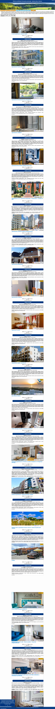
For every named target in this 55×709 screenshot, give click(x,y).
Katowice (41, 412)
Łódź (42, 182)
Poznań (41, 445)
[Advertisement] (27, 584)
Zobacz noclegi (28, 39)
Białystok (41, 116)
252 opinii (32, 271)
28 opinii (32, 304)
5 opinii (42, 469)
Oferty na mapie (8, 10)
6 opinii (40, 535)
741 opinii (31, 337)
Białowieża (41, 248)
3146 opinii (33, 616)
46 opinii (33, 74)
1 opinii (33, 370)
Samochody (23, 10)
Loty (18, 10)
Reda (42, 83)
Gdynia (41, 17)
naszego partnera (26, 47)
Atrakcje (28, 10)
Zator (42, 149)
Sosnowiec (41, 658)
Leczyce (41, 511)
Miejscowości (13, 10)
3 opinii (34, 41)
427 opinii (35, 238)
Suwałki (41, 281)
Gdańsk (41, 215)
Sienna (41, 50)
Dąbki (42, 346)
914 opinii (29, 567)
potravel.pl (53, 0)
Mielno (41, 379)
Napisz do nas (36, 707)
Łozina (41, 544)
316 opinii (31, 403)
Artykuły (33, 10)
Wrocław (41, 478)
